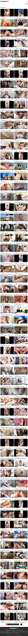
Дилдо (25, 110)
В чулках (6, 28)
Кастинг (3, 509)
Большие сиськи (24, 38)
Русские (12, 79)
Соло (23, 69)
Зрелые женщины (4, 38)
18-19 (10, 294)
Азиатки (8, 550)
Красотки (6, 69)
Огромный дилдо (24, 345)
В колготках (6, 89)
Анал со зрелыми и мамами (8, 130)
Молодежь (20, 28)
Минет (23, 89)
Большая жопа (24, 28)
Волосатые (23, 294)
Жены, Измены (20, 69)
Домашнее (3, 28)
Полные (11, 120)
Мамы (26, 212)
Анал (8, 192)
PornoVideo (4, 1)
